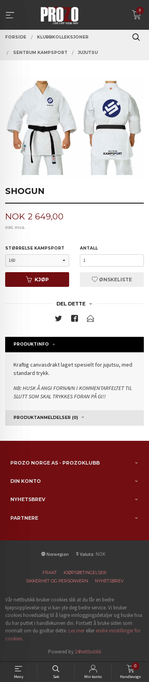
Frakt (50, 572)
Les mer (76, 630)
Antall (89, 248)
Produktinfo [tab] (31, 344)
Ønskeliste (112, 279)
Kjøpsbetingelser (85, 572)
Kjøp (37, 279)
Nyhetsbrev (109, 581)
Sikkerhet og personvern (57, 581)
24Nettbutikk (88, 651)
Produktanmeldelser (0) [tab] (46, 417)
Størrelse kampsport (34, 248)
